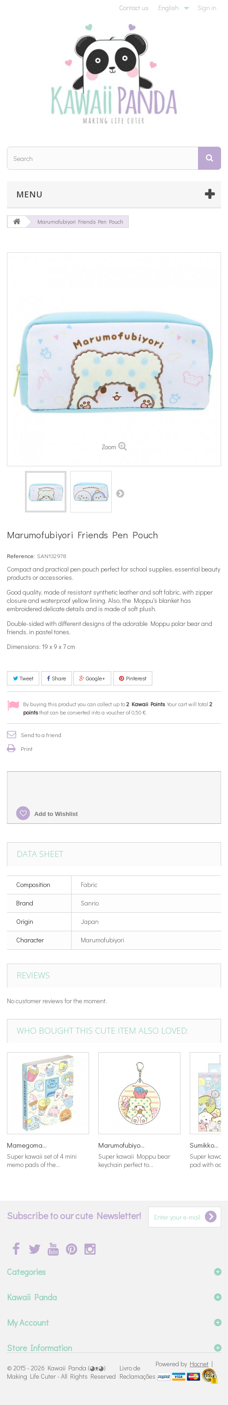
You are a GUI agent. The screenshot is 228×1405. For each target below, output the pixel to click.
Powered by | (184, 1363)
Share (56, 678)
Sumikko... (204, 1144)
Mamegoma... (27, 1144)
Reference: (21, 556)
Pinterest (132, 678)
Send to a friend (41, 734)
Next (120, 493)
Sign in (207, 7)
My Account (28, 1322)
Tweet (23, 678)
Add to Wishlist (55, 813)
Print (27, 748)
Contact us (134, 7)
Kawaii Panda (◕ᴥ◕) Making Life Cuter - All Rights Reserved (61, 1372)
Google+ (92, 678)
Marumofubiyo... (121, 1144)
